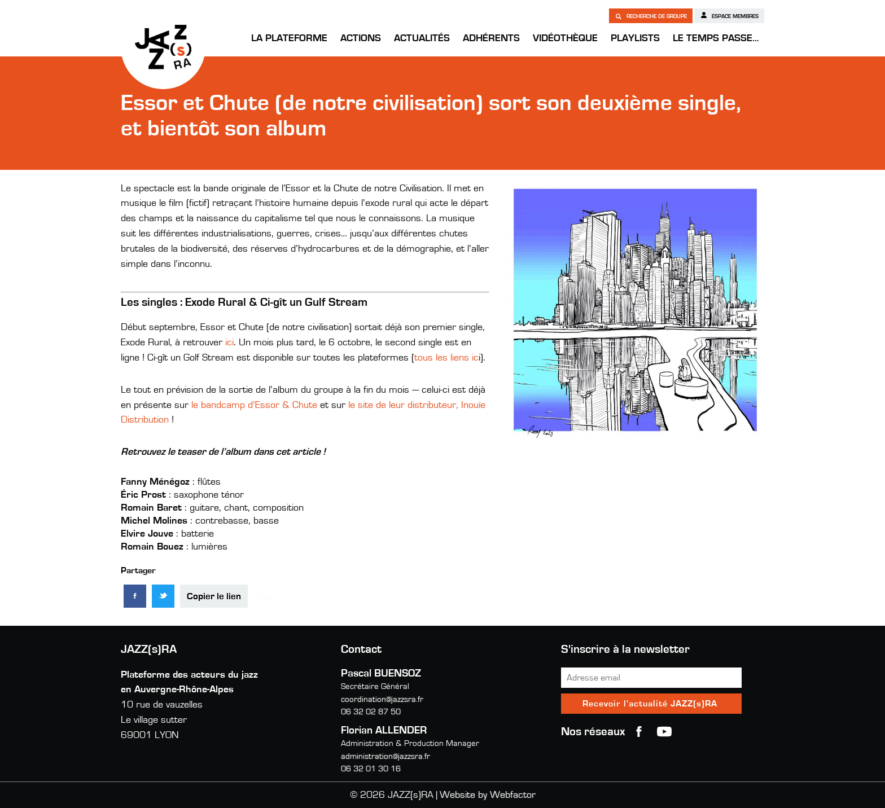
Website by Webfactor (488, 795)
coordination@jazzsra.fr (382, 699)
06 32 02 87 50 (371, 712)
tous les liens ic (446, 358)
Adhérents (491, 38)
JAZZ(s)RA (163, 47)
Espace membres (729, 15)
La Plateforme (289, 38)
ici (229, 342)
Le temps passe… (716, 38)
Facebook (639, 732)
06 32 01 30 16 (371, 769)
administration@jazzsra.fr (385, 756)
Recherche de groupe (651, 15)
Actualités (422, 38)
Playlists (635, 38)
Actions (360, 38)
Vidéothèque (565, 38)
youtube (664, 732)
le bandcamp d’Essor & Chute (254, 405)
